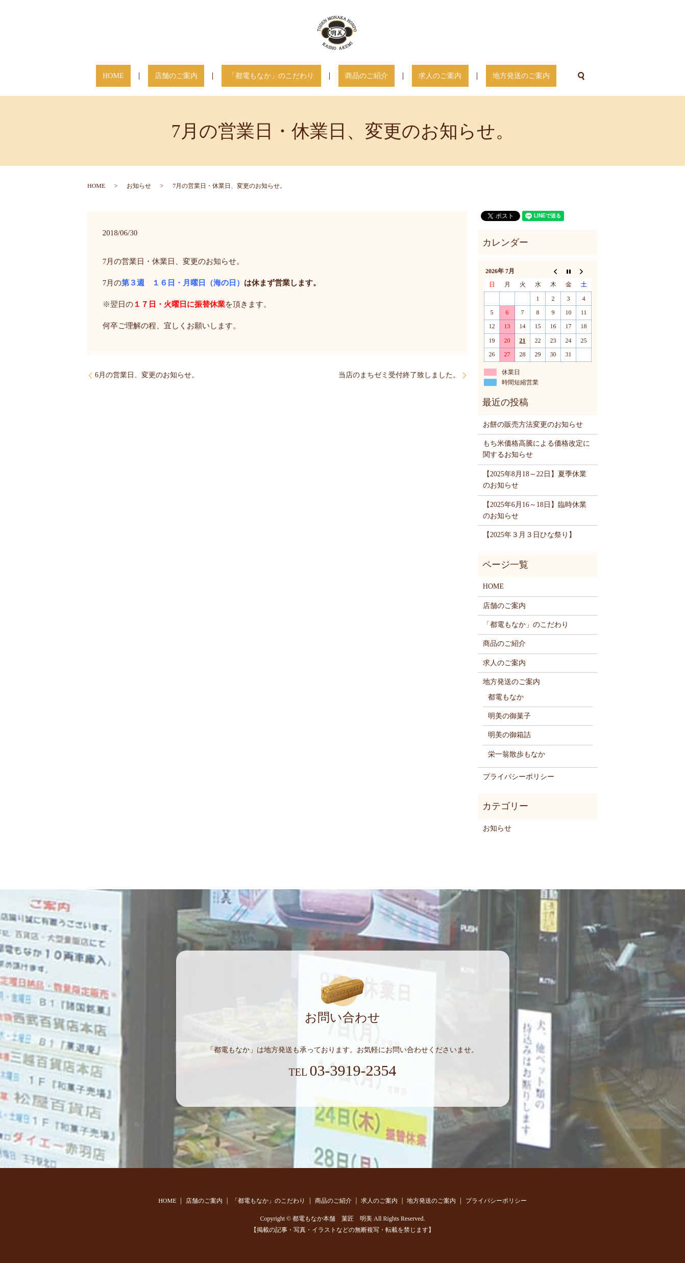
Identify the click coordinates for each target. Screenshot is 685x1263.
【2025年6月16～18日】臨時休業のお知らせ (534, 510)
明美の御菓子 (509, 716)
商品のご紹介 (359, 76)
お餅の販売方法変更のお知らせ (533, 424)
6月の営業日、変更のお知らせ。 (147, 375)
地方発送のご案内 (487, 76)
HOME (147, 76)
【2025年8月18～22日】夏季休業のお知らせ (534, 479)
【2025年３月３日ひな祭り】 (529, 535)
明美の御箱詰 (509, 735)
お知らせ (139, 185)
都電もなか (506, 697)
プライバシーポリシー (518, 777)
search (540, 76)
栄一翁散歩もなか (516, 754)
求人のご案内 (419, 76)
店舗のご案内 (196, 76)
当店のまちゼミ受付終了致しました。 (399, 375)
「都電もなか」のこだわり (278, 76)
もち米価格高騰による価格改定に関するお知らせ (536, 449)
